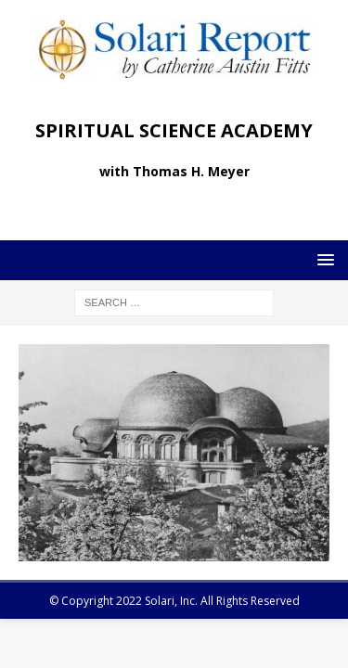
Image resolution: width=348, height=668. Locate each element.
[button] (322, 259)
